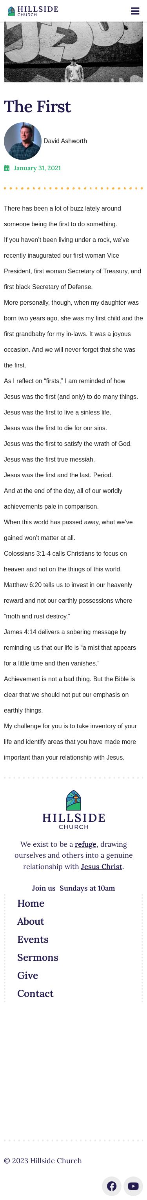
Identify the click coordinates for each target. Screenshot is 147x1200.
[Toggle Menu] (135, 11)
